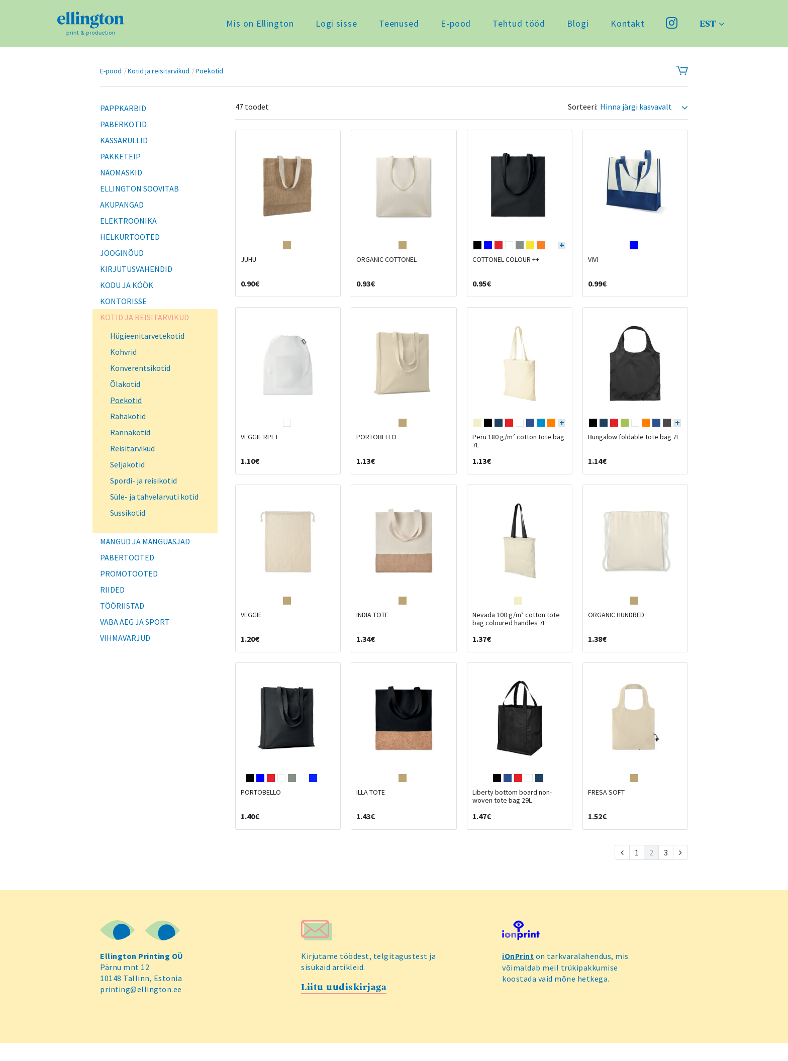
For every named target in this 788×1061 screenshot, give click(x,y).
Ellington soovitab (139, 188)
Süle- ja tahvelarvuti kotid (154, 497)
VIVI (593, 263)
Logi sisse (335, 25)
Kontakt (627, 25)
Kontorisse (123, 301)
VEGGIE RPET (259, 445)
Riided (112, 590)
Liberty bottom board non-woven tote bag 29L (512, 813)
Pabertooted (127, 557)
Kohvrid (123, 352)
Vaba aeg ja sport (135, 622)
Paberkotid (123, 124)
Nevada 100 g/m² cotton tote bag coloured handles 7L (516, 631)
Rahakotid (128, 416)
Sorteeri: (583, 107)
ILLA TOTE (370, 809)
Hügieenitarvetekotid (147, 336)
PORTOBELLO (376, 445)
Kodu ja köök (126, 285)
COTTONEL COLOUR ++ (505, 263)
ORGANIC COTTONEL (386, 263)
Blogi (577, 25)
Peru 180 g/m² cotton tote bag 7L (518, 449)
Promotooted (129, 573)
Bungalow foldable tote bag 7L (633, 445)
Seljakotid (127, 464)
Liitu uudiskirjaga (343, 1005)
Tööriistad (122, 606)
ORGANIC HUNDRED (616, 627)
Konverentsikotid (140, 368)
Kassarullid (124, 140)
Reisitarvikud (132, 448)
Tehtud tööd (517, 25)
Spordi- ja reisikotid (143, 480)
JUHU (248, 263)
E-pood (455, 25)
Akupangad (122, 205)
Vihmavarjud (125, 638)
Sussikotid (127, 513)
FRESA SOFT (606, 809)
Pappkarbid (123, 108)
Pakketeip (120, 156)
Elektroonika (128, 221)
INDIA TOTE (372, 627)
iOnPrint (518, 974)
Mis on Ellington (258, 25)
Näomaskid (121, 172)
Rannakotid (130, 432)
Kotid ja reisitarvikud (158, 70)
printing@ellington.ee (141, 1007)
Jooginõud (122, 253)
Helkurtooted (130, 237)
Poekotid (209, 70)
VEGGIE (251, 627)
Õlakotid (125, 384)
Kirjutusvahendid (136, 269)
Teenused (398, 25)
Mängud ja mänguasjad (145, 541)
